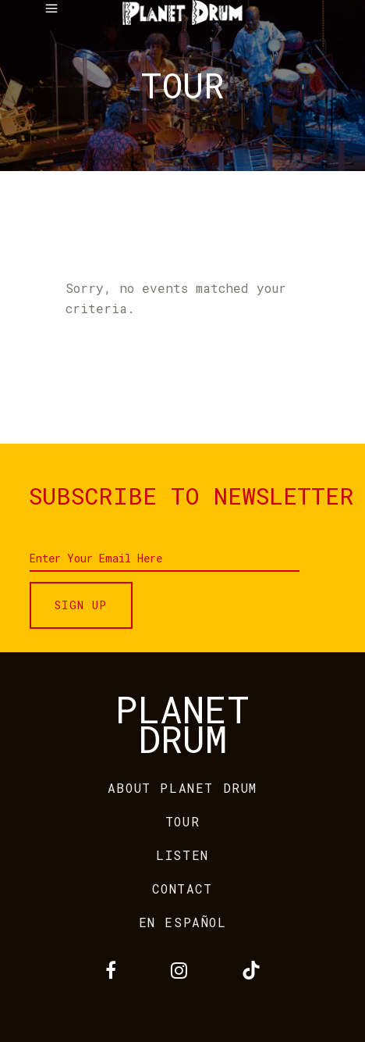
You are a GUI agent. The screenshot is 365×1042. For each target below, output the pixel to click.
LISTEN (182, 855)
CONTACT (182, 888)
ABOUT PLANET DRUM (182, 788)
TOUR (182, 821)
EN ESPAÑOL (183, 922)
